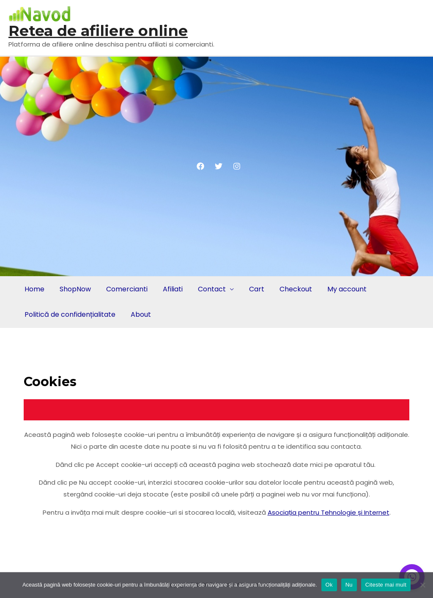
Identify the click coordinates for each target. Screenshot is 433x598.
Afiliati (173, 289)
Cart (256, 289)
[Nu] (422, 585)
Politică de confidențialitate (70, 314)
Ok (329, 585)
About (141, 314)
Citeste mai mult (385, 585)
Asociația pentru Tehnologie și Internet (328, 512)
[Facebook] (200, 166)
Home (34, 289)
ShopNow (75, 289)
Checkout (296, 289)
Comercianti (127, 289)
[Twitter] (218, 166)
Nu (349, 585)
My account (347, 289)
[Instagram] (237, 166)
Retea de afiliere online (98, 31)
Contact (212, 289)
